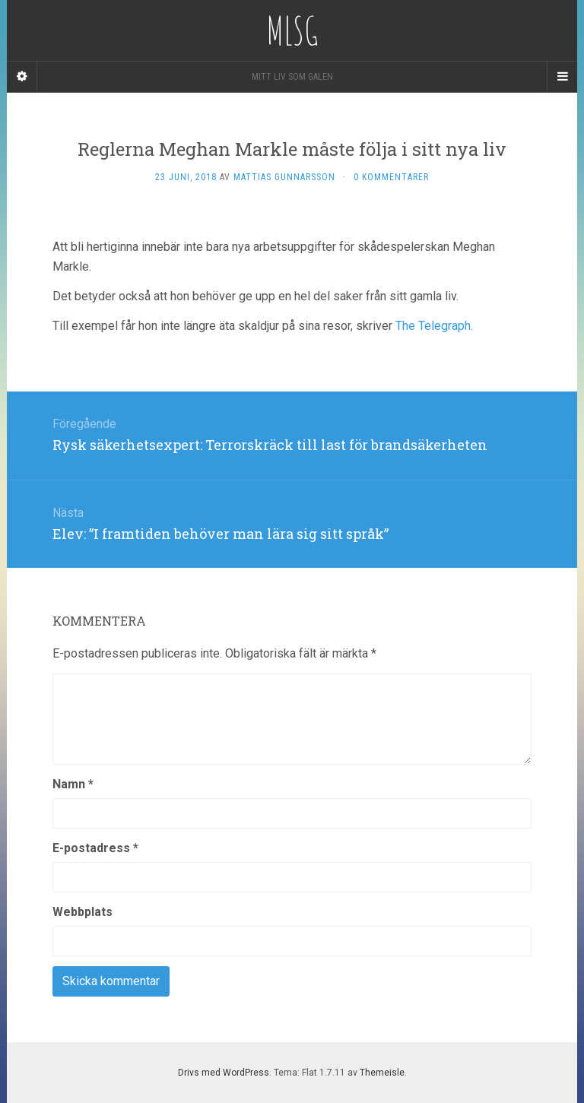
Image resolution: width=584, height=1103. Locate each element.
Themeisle (382, 1072)
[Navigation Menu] (562, 77)
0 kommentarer (391, 177)
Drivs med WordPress (223, 1072)
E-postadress (95, 848)
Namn (73, 784)
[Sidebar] (22, 77)
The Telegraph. (435, 326)
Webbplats (82, 912)
